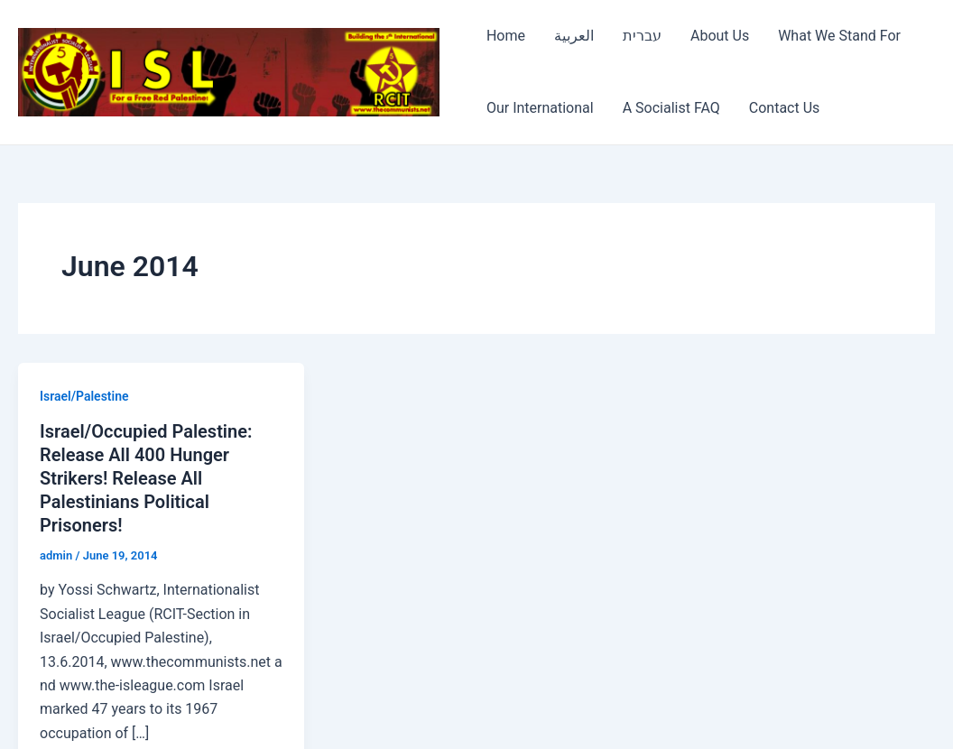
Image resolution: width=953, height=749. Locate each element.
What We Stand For (839, 35)
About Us (719, 35)
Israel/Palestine (84, 396)
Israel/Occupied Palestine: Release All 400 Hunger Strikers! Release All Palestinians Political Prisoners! (146, 478)
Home (505, 35)
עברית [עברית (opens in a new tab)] (642, 35)
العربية (574, 35)
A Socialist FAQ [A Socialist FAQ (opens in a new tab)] (671, 107)
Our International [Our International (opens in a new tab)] (540, 107)
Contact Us (784, 107)
